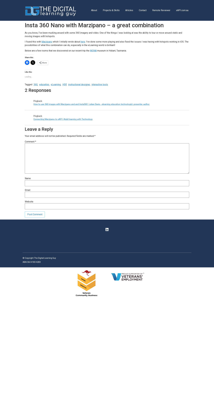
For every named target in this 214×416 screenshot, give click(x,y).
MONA (93, 50)
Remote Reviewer (161, 10)
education (44, 84)
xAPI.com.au (182, 10)
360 (35, 84)
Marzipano (47, 41)
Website (29, 202)
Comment (30, 142)
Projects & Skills (111, 10)
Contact (143, 10)
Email (27, 190)
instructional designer (79, 84)
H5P (64, 84)
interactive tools (100, 84)
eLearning (56, 84)
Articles (129, 10)
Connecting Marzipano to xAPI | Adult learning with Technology (63, 119)
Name (28, 178)
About (94, 10)
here (83, 41)
